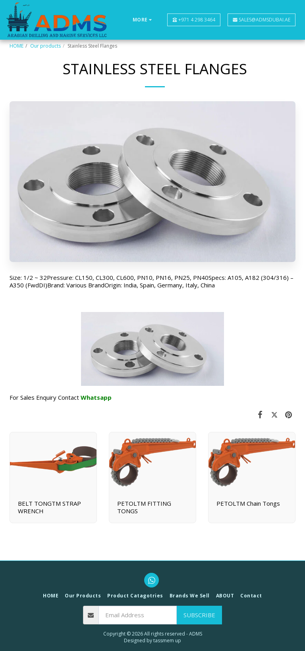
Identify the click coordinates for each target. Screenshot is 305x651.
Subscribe (199, 615)
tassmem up (167, 640)
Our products (45, 45)
